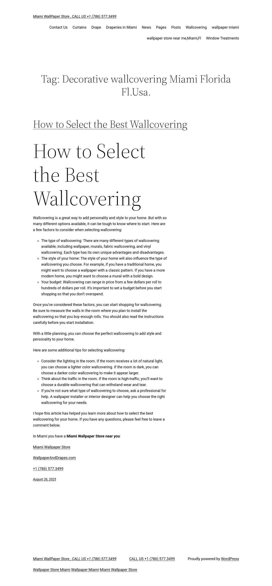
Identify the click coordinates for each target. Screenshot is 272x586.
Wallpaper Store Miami (51, 569)
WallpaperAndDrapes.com (54, 458)
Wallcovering (196, 27)
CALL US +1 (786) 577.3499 (152, 559)
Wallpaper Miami (85, 569)
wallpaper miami (225, 27)
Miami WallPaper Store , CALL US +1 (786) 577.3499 (74, 16)
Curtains (79, 27)
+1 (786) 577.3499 (48, 468)
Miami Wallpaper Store (51, 447)
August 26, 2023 (44, 479)
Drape (96, 27)
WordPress (230, 559)
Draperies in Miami (121, 27)
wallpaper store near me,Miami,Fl (174, 38)
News (146, 27)
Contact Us (58, 27)
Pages (161, 27)
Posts (176, 27)
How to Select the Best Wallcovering (110, 124)
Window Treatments (222, 38)
